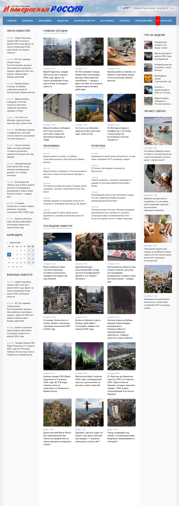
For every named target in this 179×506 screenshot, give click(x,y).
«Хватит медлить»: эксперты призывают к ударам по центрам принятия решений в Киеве (113, 181)
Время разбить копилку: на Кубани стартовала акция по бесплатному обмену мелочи (21, 88)
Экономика (45, 20)
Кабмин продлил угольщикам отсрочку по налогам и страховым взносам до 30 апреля (65, 201)
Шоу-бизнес (107, 20)
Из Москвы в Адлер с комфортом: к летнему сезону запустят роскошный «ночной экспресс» (21, 134)
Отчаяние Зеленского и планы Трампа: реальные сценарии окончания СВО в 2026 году (21, 207)
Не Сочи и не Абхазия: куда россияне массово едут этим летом (19, 120)
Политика (27, 20)
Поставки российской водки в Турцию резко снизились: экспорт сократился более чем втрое (65, 187)
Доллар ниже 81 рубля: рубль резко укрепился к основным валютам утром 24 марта (65, 214)
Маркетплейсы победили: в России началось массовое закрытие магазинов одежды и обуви (18, 105)
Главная (12, 20)
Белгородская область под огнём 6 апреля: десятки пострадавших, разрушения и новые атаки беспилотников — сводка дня (21, 189)
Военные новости (84, 20)
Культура (125, 20)
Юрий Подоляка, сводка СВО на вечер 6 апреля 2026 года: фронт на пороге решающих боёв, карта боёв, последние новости (20, 45)
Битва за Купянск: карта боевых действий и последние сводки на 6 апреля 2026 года (19, 223)
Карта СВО (166, 20)
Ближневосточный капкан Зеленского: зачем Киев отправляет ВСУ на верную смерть (113, 157)
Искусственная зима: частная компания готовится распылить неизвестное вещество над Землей (20, 151)
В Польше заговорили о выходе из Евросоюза (113, 168)
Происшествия (143, 20)
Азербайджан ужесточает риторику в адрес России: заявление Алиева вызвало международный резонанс (113, 196)
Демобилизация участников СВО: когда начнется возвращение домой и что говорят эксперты (19, 169)
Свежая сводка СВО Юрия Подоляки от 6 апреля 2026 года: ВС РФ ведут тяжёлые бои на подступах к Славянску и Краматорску (21, 349)
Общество (63, 20)
